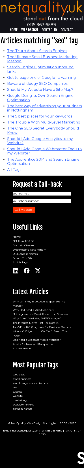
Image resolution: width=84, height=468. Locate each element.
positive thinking (23, 404)
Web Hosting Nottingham (29, 249)
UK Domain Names (25, 253)
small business (22, 379)
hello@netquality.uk (25, 430)
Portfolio (49, 30)
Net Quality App (23, 241)
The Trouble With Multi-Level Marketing (43, 122)
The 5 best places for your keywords (39, 116)
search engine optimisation (30, 383)
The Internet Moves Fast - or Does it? (36, 322)
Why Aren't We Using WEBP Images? (37, 318)
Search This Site (23, 258)
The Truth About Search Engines (37, 51)
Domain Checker (24, 245)
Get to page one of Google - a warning (41, 77)
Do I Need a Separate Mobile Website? (37, 339)
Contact (66, 30)
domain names (22, 408)
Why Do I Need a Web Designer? (33, 310)
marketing (20, 400)
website (18, 395)
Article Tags (20, 262)
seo (15, 387)
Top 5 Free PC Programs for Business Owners (42, 327)
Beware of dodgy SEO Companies (37, 83)
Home (14, 30)
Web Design (29, 30)
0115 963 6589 (41, 24)
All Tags (14, 170)
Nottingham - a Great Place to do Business (40, 314)
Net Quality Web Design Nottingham (35, 423)
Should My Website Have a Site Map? (40, 89)
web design (20, 374)
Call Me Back (24, 209)
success (17, 391)
